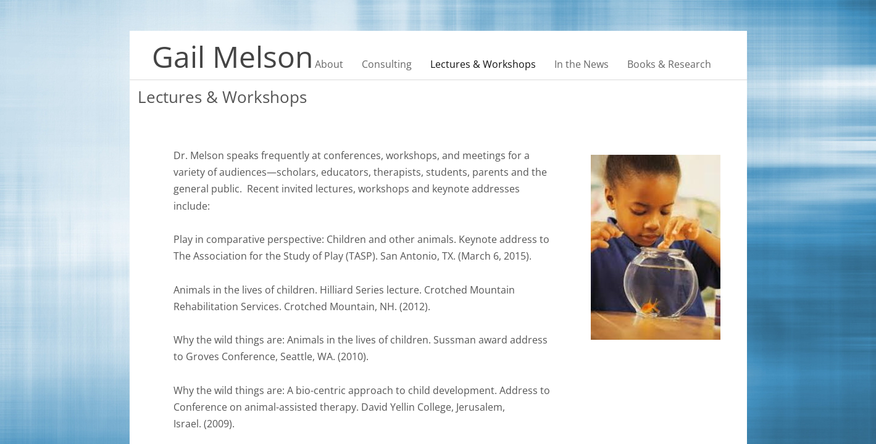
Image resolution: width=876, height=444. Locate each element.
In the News (581, 64)
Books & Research (669, 64)
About (329, 64)
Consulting (387, 64)
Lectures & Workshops (483, 64)
